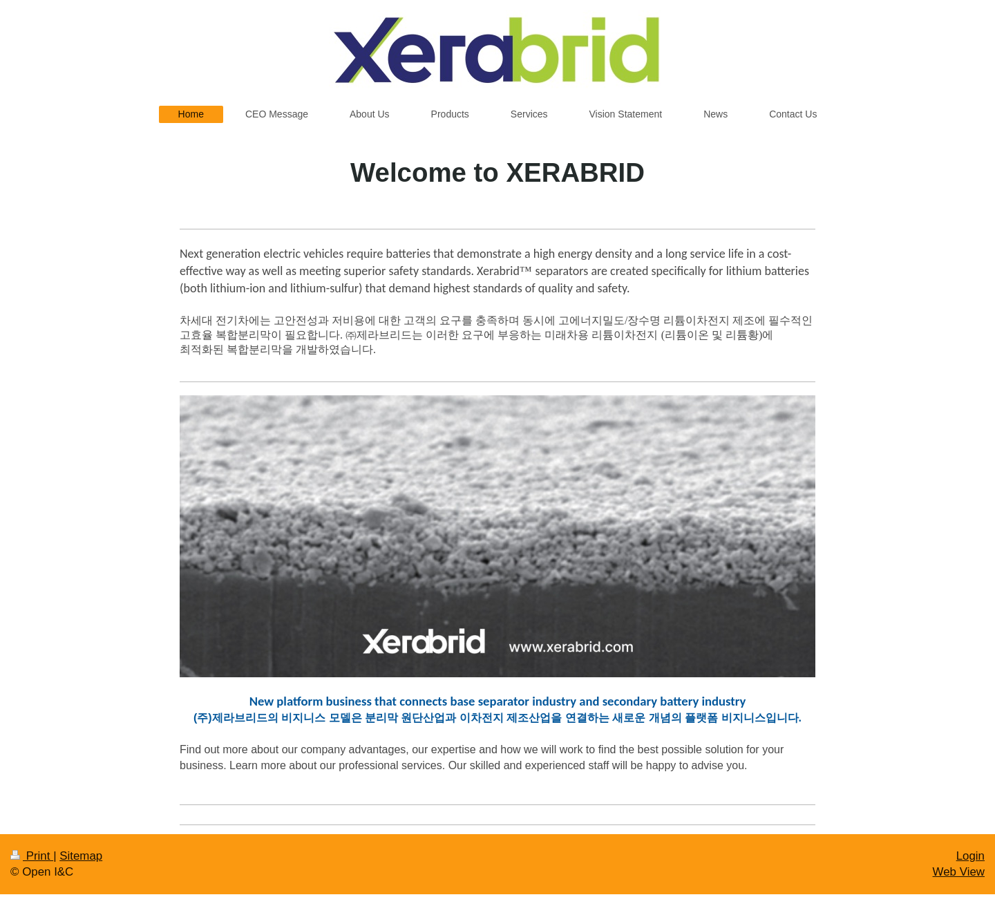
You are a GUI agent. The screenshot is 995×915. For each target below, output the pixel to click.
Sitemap (80, 855)
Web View (959, 871)
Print (31, 855)
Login (970, 855)
